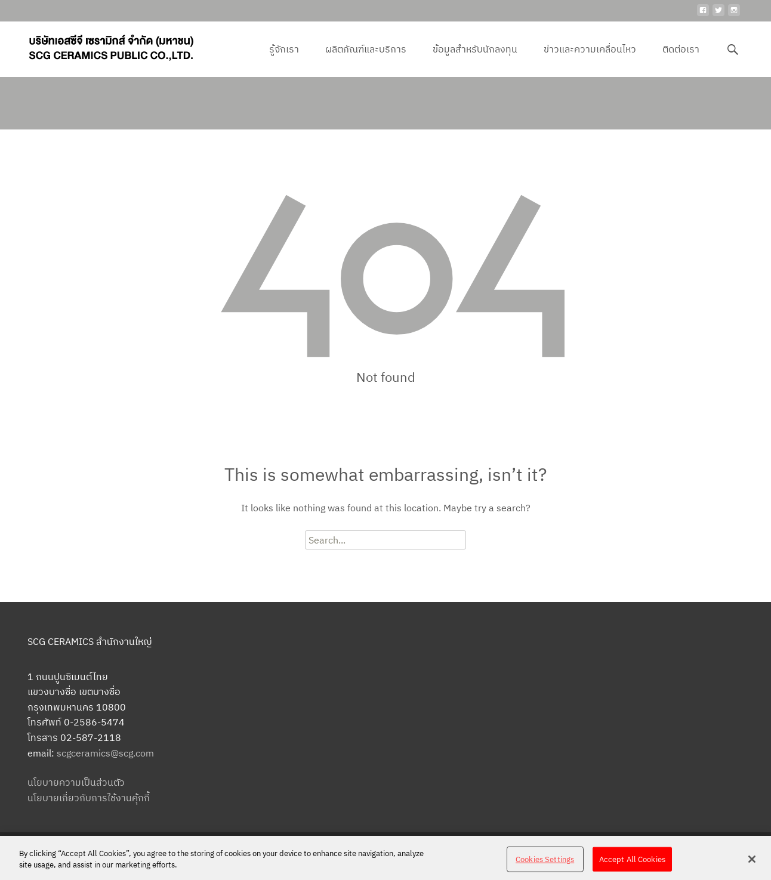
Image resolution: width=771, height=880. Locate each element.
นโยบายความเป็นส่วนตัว (76, 782)
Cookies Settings (545, 865)
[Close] (752, 865)
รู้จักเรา (284, 59)
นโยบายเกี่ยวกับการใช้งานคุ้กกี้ (88, 798)
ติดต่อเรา (680, 59)
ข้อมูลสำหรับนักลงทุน (475, 59)
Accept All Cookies (632, 865)
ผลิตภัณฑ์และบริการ (365, 59)
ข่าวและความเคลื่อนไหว (590, 59)
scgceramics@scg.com (105, 753)
